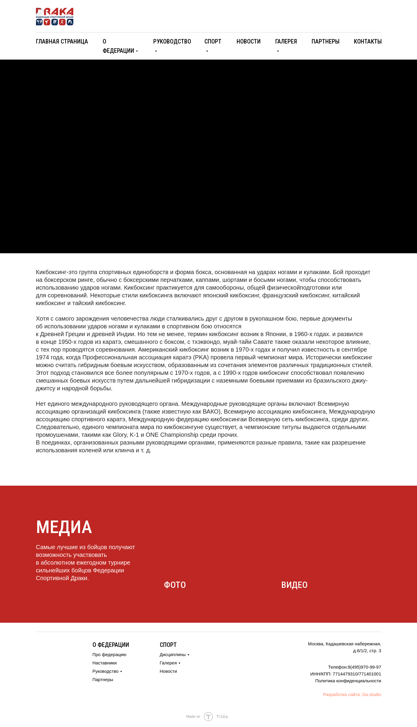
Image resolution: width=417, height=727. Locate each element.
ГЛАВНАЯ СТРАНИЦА (62, 41)
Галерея (168, 662)
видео (294, 585)
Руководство (106, 671)
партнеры (326, 41)
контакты (368, 41)
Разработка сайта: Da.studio (352, 694)
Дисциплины (173, 654)
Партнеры (103, 679)
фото (175, 585)
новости (249, 41)
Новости (168, 671)
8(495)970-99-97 (364, 666)
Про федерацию (109, 654)
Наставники (105, 662)
